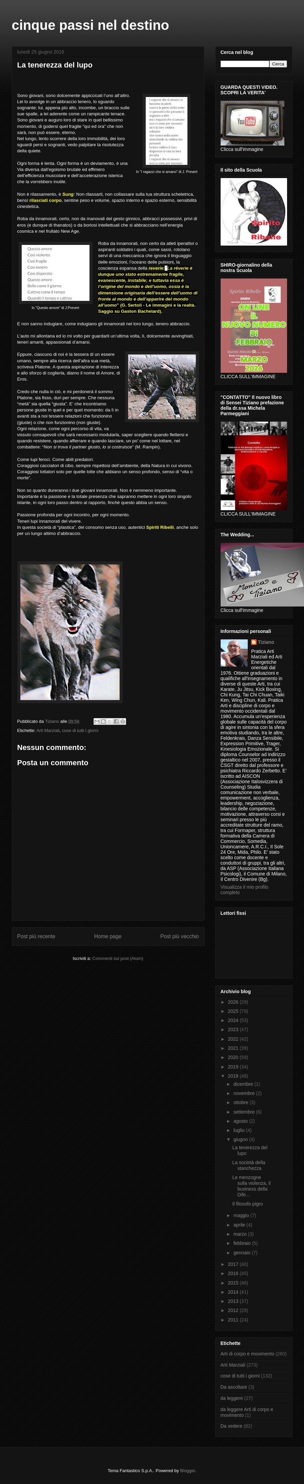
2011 (234, 1320)
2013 (234, 1301)
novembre (245, 1093)
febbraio (243, 1243)
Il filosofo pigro (247, 1204)
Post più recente (36, 936)
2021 (234, 1048)
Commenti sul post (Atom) (117, 958)
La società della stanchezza (248, 1165)
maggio (242, 1215)
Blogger (187, 1470)
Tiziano (266, 642)
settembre (245, 1112)
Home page (108, 936)
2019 (234, 1066)
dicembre (244, 1084)
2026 (234, 1002)
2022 (234, 1039)
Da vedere (232, 1426)
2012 (234, 1310)
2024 (234, 1020)
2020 (234, 1057)
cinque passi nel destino (90, 25)
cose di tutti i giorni (80, 730)
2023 (234, 1029)
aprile (240, 1225)
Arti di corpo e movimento (248, 1353)
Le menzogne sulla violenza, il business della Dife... (251, 1186)
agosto (241, 1121)
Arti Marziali (48, 730)
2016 (234, 1273)
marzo (241, 1234)
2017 (234, 1264)
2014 (234, 1292)
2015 (234, 1283)
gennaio (243, 1252)
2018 (234, 1076)
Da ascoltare (234, 1387)
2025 (234, 1011)
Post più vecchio (179, 936)
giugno (241, 1139)
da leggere (232, 1398)
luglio (240, 1130)
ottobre (241, 1102)
